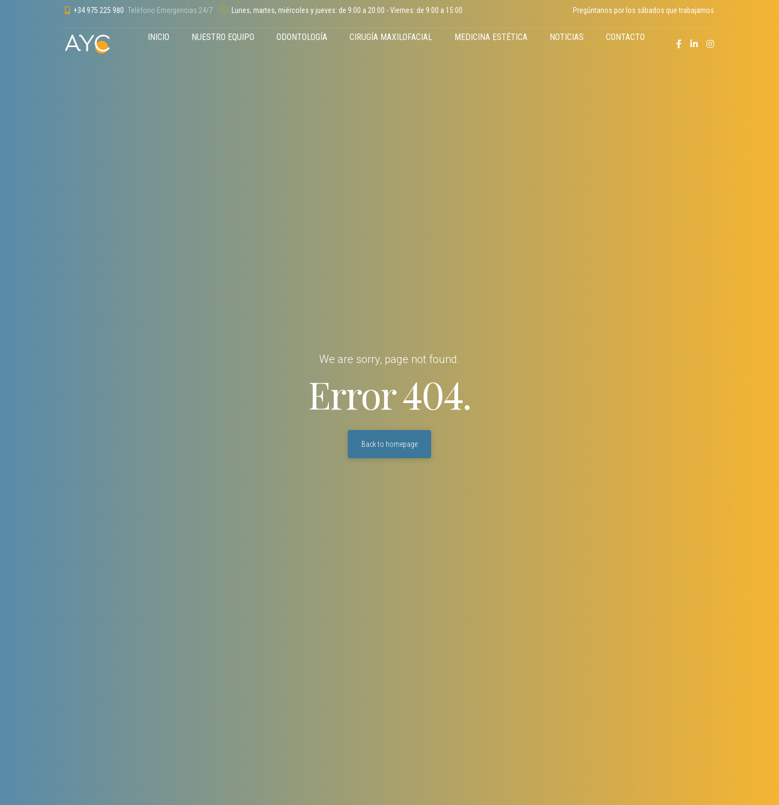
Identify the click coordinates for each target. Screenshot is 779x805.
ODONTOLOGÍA (301, 37)
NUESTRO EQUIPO (223, 37)
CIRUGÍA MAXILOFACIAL (390, 37)
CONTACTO (625, 37)
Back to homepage (389, 444)
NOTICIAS (567, 37)
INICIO (158, 37)
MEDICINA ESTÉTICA (490, 37)
